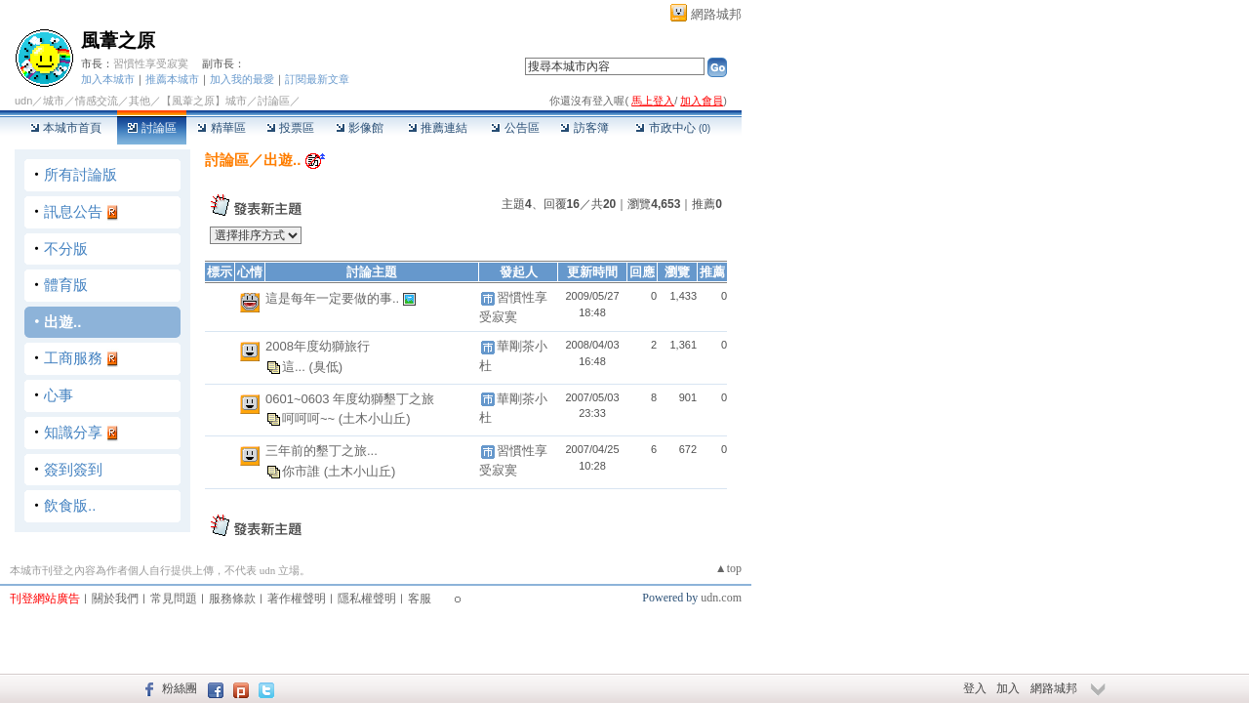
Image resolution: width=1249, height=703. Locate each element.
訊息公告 (73, 211)
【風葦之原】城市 (204, 100)
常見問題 (173, 598)
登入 (975, 688)
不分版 (66, 248)
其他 (139, 100)
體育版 (66, 284)
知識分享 (73, 432)
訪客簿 (584, 128)
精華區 (221, 128)
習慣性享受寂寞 (150, 63)
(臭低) (325, 366)
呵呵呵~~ (310, 418)
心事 (58, 395)
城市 (53, 100)
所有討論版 (80, 174)
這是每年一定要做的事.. (334, 298)
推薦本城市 (172, 79)
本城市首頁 (65, 128)
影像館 (359, 128)
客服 (419, 598)
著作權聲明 (296, 598)
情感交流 (96, 100)
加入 (1008, 688)
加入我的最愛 (242, 79)
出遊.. (62, 321)
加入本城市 (108, 79)
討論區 (152, 128)
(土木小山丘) (375, 418)
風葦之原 (118, 40)
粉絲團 (179, 688)
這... (295, 366)
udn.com (721, 597)
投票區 (290, 128)
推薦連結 (437, 128)
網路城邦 (716, 14)
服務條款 (232, 598)
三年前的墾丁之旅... (321, 450)
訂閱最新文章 (317, 79)
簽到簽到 (73, 469)
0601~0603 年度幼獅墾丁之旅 (349, 399)
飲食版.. (70, 505)
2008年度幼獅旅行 (317, 346)
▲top (728, 568)
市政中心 (672, 128)
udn (23, 100)
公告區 (515, 128)
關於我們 (115, 598)
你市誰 (303, 471)
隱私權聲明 (367, 598)
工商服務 (73, 358)
